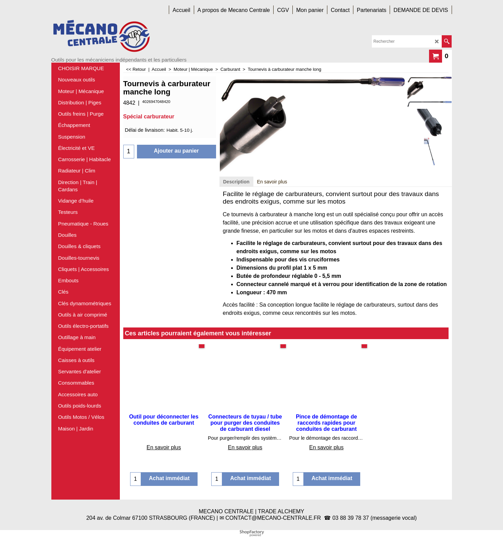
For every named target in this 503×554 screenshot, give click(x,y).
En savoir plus (272, 181)
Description (236, 181)
